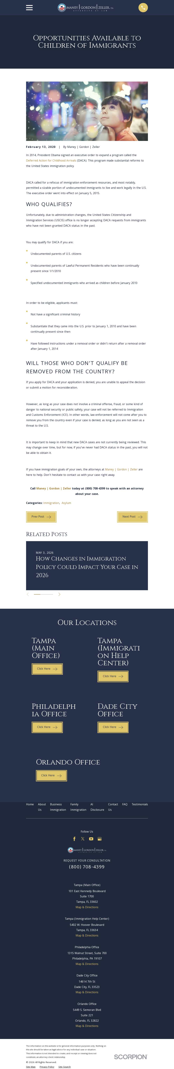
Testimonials (140, 804)
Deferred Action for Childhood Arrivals (51, 161)
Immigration (51, 503)
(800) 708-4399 (87, 867)
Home (30, 804)
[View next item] (60, 594)
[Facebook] (74, 839)
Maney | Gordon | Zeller (121, 469)
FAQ (124, 804)
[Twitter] (83, 839)
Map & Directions (87, 907)
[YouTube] (91, 839)
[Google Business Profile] (100, 839)
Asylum (66, 503)
